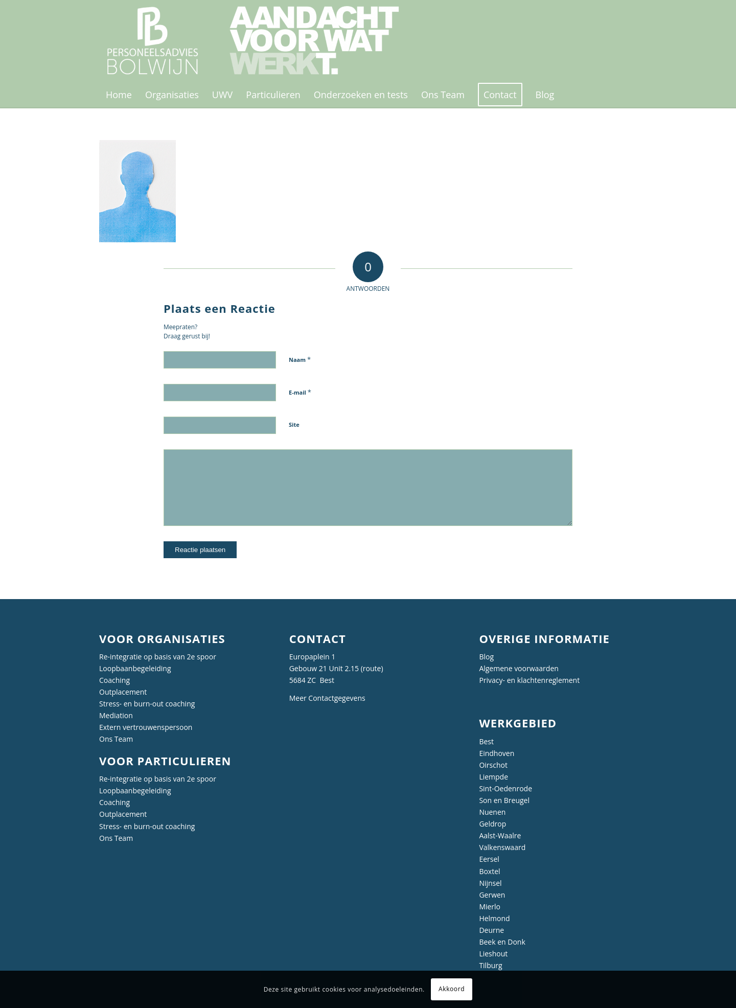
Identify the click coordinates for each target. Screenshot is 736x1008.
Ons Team (116, 739)
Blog (486, 656)
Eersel (489, 859)
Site (294, 424)
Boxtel (489, 871)
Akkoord (452, 988)
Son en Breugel (504, 800)
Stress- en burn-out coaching (147, 703)
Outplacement (123, 692)
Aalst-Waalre (500, 835)
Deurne (491, 930)
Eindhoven (496, 753)
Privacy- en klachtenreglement (529, 680)
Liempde (493, 777)
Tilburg (490, 965)
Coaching (114, 680)
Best (486, 741)
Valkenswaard (502, 847)
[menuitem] (119, 94)
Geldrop (492, 824)
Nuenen (492, 812)
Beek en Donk (502, 942)
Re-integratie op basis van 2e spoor (157, 656)
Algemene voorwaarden (518, 668)
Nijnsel (490, 883)
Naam (300, 359)
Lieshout (493, 953)
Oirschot (493, 765)
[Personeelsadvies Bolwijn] (259, 41)
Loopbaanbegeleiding (135, 668)
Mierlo (489, 906)
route (372, 668)
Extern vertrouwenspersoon (145, 727)
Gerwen (492, 895)
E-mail (300, 392)
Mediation (116, 715)
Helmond (494, 918)
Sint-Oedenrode (505, 788)
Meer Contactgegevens (327, 698)
